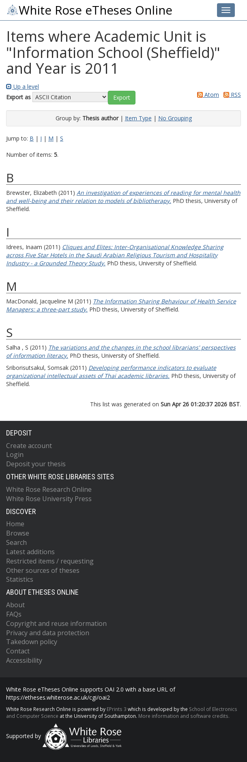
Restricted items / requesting (50, 561)
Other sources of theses (42, 570)
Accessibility (24, 660)
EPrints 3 (117, 709)
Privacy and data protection (47, 632)
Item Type (138, 118)
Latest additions (30, 551)
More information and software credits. (184, 716)
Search (16, 542)
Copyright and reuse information (56, 623)
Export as (18, 97)
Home (15, 523)
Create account (29, 445)
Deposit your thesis (36, 463)
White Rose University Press (49, 498)
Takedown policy (31, 641)
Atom (206, 94)
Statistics (19, 579)
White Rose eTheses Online (89, 10)
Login (15, 454)
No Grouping (175, 118)
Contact (18, 651)
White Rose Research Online (49, 489)
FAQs (13, 614)
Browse (17, 533)
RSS (231, 94)
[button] (121, 98)
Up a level (22, 86)
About (15, 604)
